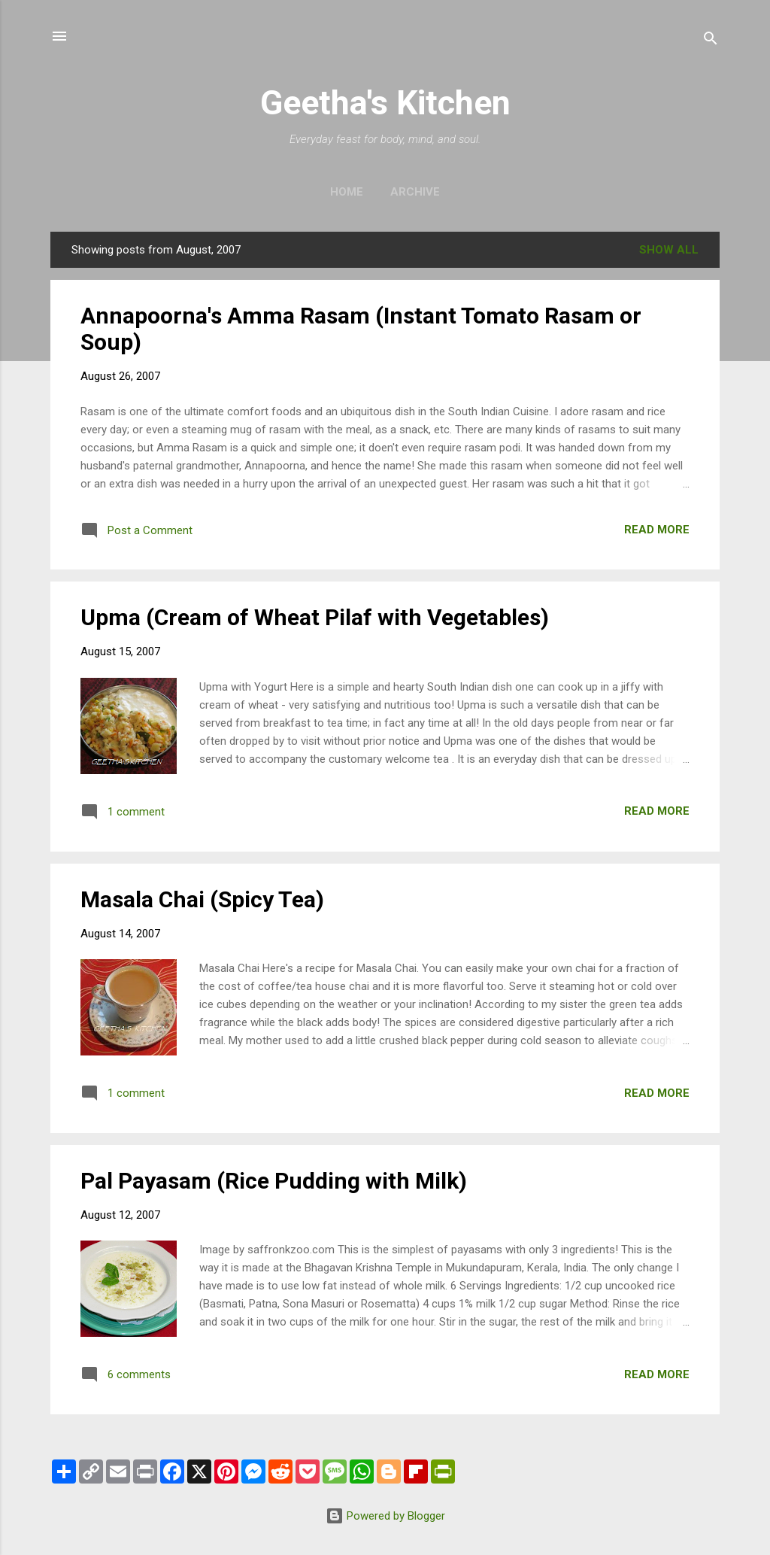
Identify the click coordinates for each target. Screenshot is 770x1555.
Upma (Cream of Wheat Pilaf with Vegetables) (314, 617)
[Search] (711, 41)
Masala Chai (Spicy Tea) (202, 899)
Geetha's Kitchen (385, 103)
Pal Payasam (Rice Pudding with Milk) (273, 1181)
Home (346, 192)
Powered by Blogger (385, 1516)
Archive (415, 192)
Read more (657, 529)
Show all (669, 250)
